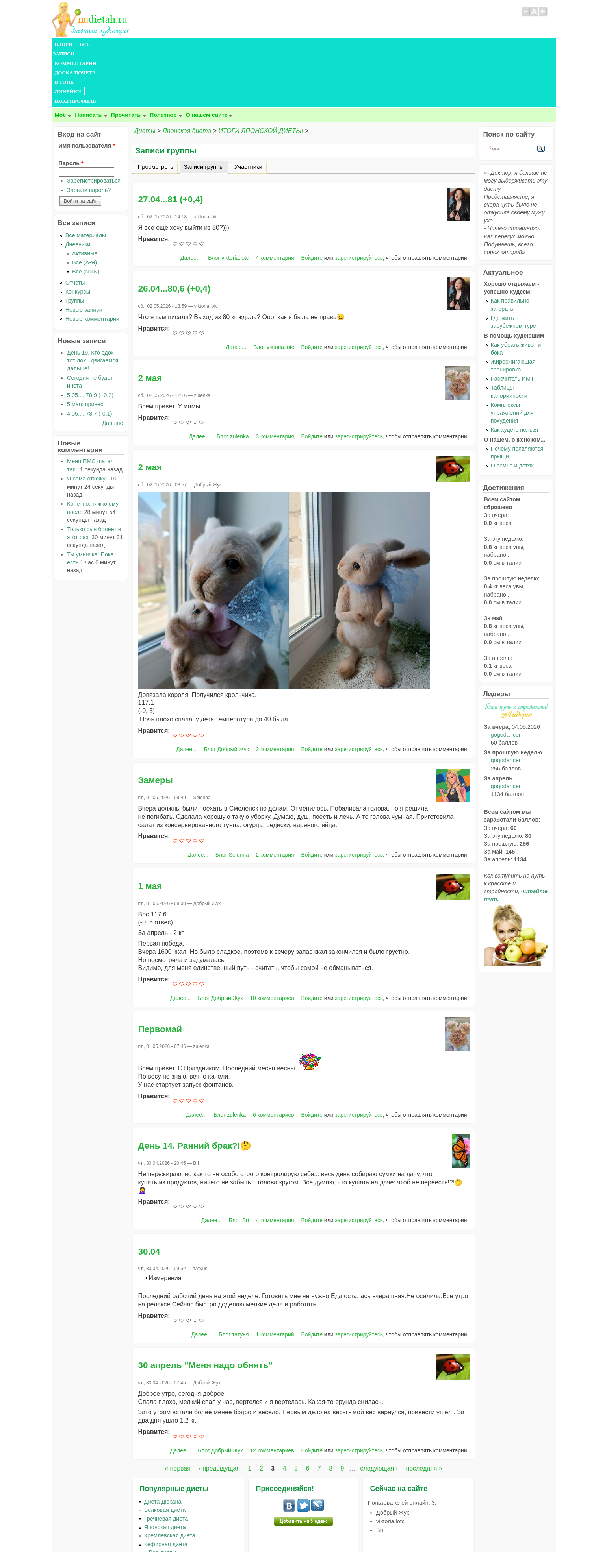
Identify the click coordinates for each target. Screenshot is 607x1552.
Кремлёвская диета (169, 1479)
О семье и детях (512, 409)
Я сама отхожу (88, 422)
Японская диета (187, 74)
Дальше (112, 366)
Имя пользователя (87, 89)
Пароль (71, 106)
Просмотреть (155, 110)
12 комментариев (272, 1394)
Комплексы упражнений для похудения (512, 356)
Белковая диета (165, 1453)
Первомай (160, 972)
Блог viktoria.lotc (228, 201)
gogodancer (506, 678)
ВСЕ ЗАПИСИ (96, 44)
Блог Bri (239, 1163)
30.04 (149, 1195)
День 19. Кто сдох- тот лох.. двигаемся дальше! (92, 304)
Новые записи (83, 253)
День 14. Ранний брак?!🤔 (195, 1089)
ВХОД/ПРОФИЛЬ (296, 44)
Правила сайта (265, 1531)
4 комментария (275, 201)
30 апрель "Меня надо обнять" (205, 1309)
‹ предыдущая (219, 1411)
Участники (248, 110)
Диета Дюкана (163, 1445)
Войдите (312, 201)
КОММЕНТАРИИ (140, 44)
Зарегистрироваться (94, 124)
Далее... (190, 201)
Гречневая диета (166, 1462)
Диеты (145, 74)
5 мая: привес (85, 347)
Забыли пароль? (89, 133)
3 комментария (275, 380)
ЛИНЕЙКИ (255, 44)
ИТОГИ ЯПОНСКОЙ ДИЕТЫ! (260, 74)
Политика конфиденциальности (321, 1531)
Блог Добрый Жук (226, 692)
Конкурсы (77, 235)
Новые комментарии (92, 262)
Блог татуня (234, 1278)
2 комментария (275, 692)
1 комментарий (275, 1278)
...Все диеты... (162, 1496)
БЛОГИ (64, 44)
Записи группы (206, 109)
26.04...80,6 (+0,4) (174, 232)
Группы (74, 244)
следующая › (379, 1411)
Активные (85, 197)
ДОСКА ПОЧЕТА (189, 44)
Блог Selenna (232, 798)
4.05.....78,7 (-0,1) (89, 357)
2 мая (150, 321)
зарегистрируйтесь (359, 201)
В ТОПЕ (226, 44)
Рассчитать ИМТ (512, 322)
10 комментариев (272, 941)
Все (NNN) (86, 215)
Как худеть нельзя (514, 373)
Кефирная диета (165, 1487)
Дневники (78, 188)
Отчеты (75, 226)
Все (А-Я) (84, 206)
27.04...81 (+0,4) (170, 143)
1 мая (150, 829)
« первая (178, 1411)
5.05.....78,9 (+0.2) (90, 338)
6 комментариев (273, 1058)
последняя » (424, 1411)
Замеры (155, 723)
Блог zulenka (233, 380)
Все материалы (85, 179)
